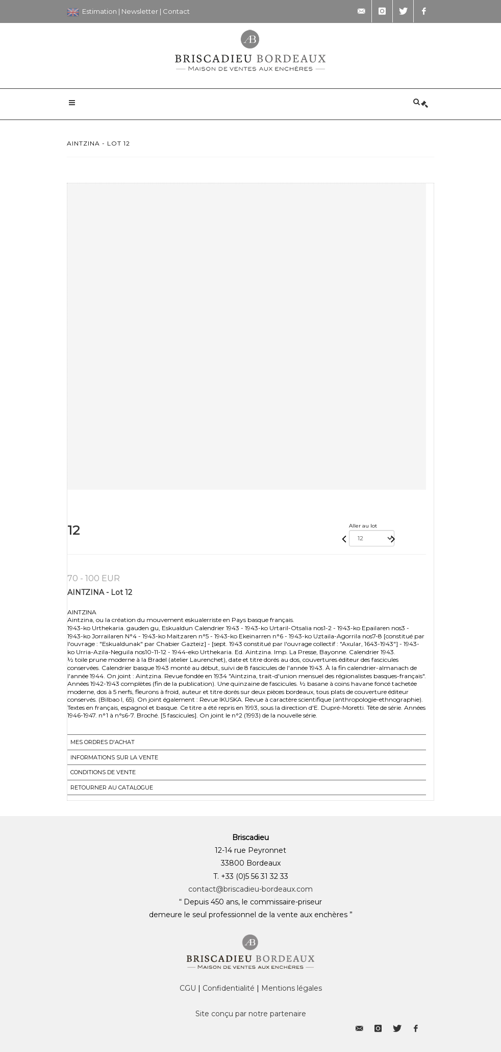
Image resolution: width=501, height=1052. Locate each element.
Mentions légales (291, 988)
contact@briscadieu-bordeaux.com (250, 889)
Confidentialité (229, 988)
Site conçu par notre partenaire (250, 1013)
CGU (188, 988)
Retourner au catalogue (111, 787)
